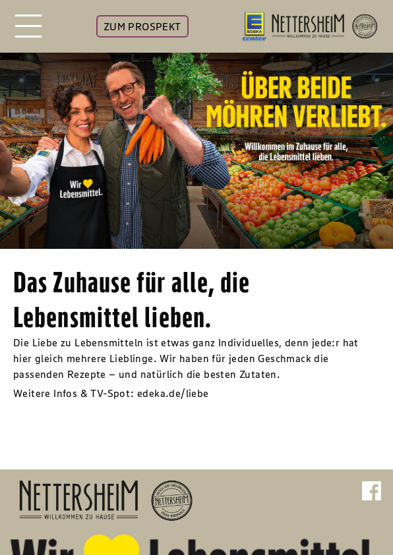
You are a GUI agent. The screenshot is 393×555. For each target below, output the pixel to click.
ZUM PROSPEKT (142, 26)
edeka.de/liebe (173, 393)
